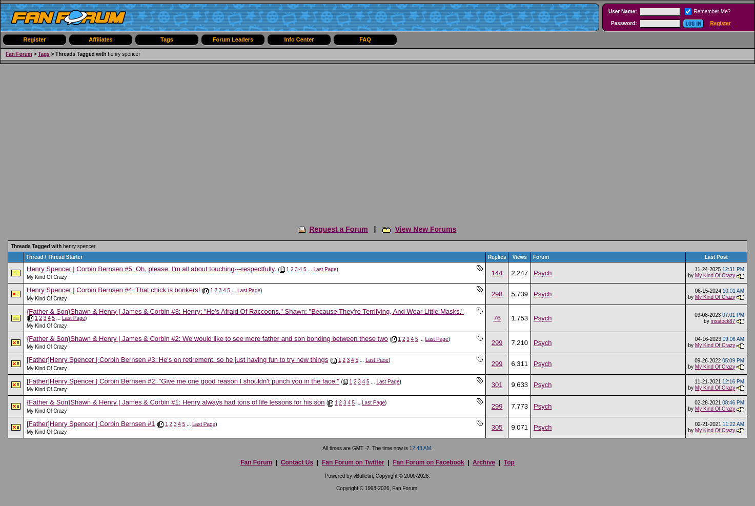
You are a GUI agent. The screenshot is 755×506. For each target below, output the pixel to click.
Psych (543, 273)
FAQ (365, 39)
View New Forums (426, 229)
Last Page (324, 269)
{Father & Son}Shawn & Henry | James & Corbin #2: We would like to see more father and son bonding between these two (207, 338)
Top (509, 462)
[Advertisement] (377, 141)
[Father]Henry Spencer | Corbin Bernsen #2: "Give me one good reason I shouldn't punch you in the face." (183, 381)
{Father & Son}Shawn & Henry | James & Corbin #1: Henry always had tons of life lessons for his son (175, 402)
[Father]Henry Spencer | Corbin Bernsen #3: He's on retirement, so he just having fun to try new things (177, 359)
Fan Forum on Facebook (428, 462)
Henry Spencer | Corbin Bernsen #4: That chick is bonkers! (113, 290)
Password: (624, 23)
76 (496, 318)
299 (497, 343)
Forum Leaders (233, 39)
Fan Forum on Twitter (353, 462)
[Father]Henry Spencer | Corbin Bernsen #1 (91, 424)
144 (497, 273)
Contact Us (297, 462)
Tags (166, 39)
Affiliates (100, 39)
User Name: (622, 11)
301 (497, 385)
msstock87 (722, 321)
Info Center (299, 39)
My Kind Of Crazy (47, 277)
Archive (484, 462)
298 (497, 294)
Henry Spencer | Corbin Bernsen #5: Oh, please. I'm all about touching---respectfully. (151, 269)
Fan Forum (19, 54)
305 (497, 427)
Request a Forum (338, 229)
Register (720, 23)
